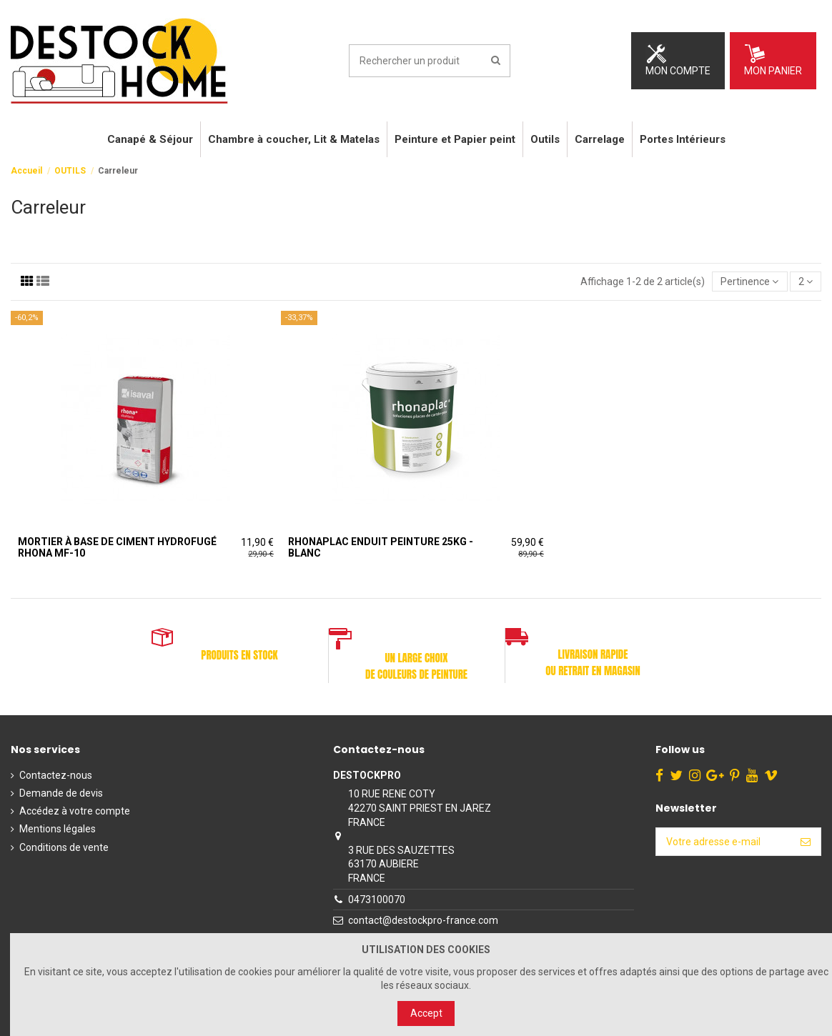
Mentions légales (57, 829)
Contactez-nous (55, 775)
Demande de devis (61, 793)
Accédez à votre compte (74, 811)
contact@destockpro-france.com (423, 920)
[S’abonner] (806, 841)
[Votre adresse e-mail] (723, 841)
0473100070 (376, 899)
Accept (426, 1013)
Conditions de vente (64, 847)
